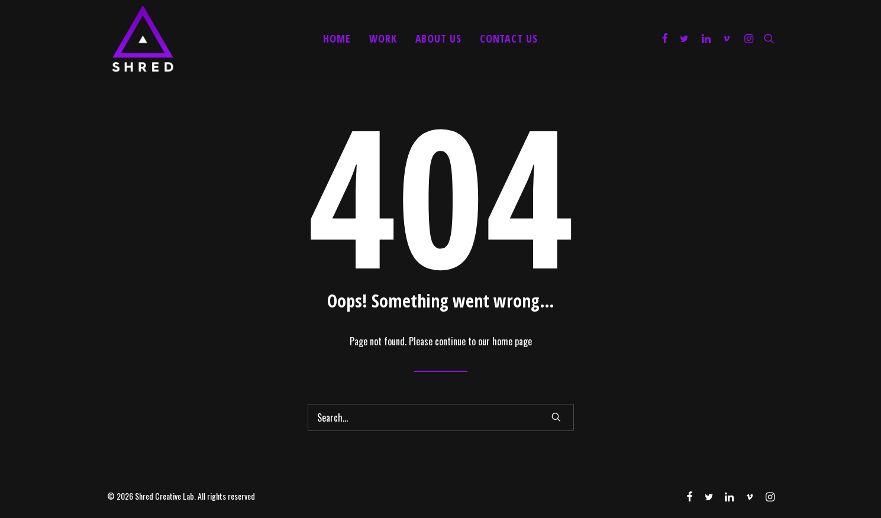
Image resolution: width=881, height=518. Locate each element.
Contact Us (509, 38)
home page (512, 341)
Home (337, 38)
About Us (438, 38)
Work (383, 38)
